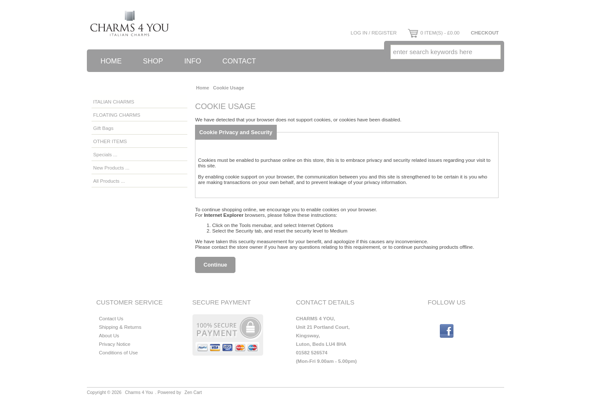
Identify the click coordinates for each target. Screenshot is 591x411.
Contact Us (111, 318)
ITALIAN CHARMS (113, 101)
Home (111, 61)
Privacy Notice (114, 344)
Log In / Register (373, 32)
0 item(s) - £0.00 (433, 32)
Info (192, 61)
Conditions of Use (118, 352)
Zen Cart (193, 392)
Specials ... (105, 154)
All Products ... (109, 181)
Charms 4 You (139, 392)
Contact (239, 61)
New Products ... (111, 167)
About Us (109, 335)
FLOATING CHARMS (117, 115)
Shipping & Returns (120, 327)
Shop (153, 61)
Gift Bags (103, 128)
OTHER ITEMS (110, 141)
